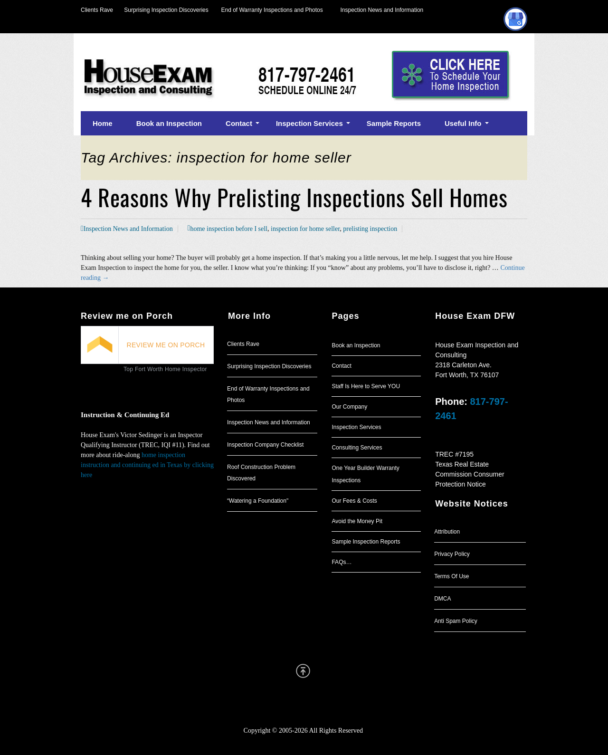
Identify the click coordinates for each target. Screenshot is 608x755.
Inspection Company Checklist (265, 444)
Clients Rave (97, 10)
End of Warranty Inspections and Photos (275, 10)
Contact (341, 366)
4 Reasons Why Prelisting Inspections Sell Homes (294, 197)
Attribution (447, 531)
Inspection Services (356, 427)
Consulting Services (357, 447)
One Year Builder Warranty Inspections (365, 474)
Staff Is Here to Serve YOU (366, 386)
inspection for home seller (305, 228)
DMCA (442, 598)
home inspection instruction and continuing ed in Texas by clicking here (147, 464)
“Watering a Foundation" (257, 500)
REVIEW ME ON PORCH (166, 345)
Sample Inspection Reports (366, 541)
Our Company (349, 406)
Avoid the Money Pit (357, 521)
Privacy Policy (452, 554)
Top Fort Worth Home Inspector (165, 369)
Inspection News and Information (381, 10)
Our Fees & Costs (354, 500)
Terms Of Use (451, 576)
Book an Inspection (356, 345)
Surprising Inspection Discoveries (161, 10)
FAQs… (342, 562)
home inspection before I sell (228, 228)
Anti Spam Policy (455, 621)
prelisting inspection (370, 228)
